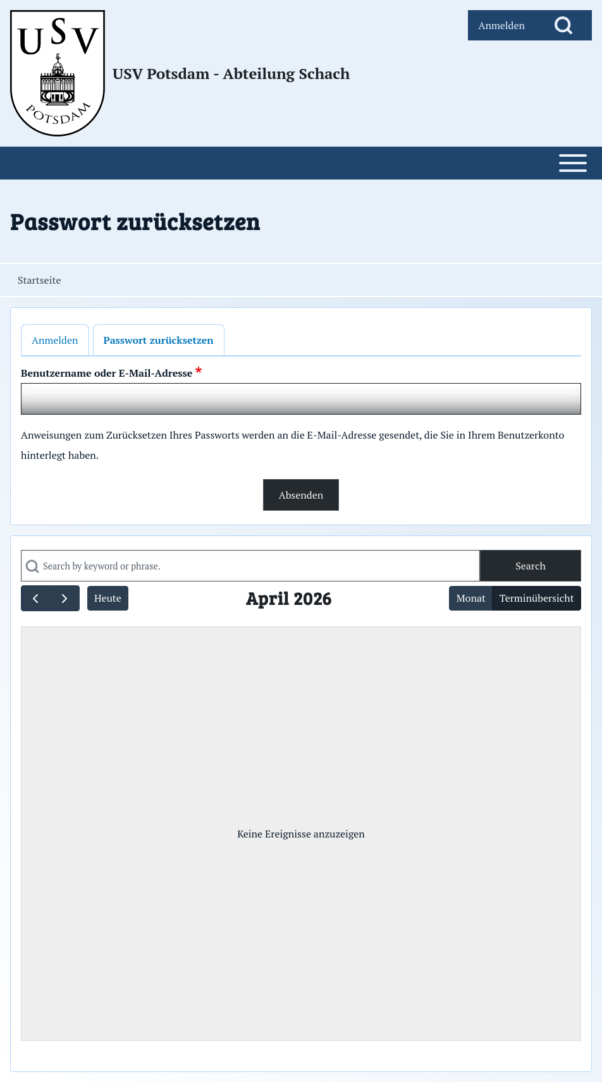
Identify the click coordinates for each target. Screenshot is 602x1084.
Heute (107, 598)
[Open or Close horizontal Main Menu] (301, 163)
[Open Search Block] (563, 25)
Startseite (39, 280)
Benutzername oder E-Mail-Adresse (106, 373)
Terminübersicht (537, 598)
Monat (471, 598)
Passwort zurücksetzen (159, 340)
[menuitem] (501, 25)
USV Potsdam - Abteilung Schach (231, 73)
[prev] (36, 598)
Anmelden (55, 340)
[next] (65, 598)
